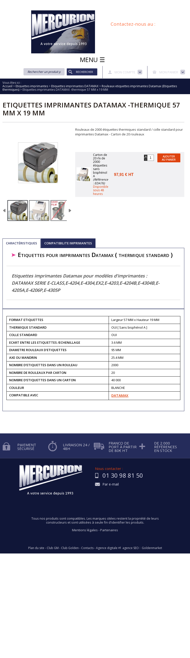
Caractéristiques (21, 243)
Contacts (87, 548)
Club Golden (70, 548)
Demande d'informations (111, 3)
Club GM (53, 548)
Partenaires (109, 530)
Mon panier (168, 72)
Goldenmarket (152, 548)
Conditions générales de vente (79, 8)
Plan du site (130, 8)
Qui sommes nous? (39, 3)
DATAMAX (119, 395)
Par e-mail (110, 484)
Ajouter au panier (169, 157)
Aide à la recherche (73, 3)
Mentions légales (85, 530)
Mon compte (125, 72)
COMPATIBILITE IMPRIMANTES (68, 243)
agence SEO (130, 548)
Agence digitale (107, 548)
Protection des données (153, 3)
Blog (111, 8)
